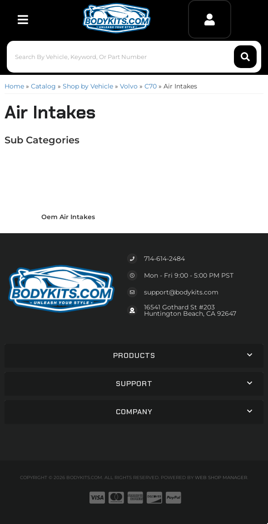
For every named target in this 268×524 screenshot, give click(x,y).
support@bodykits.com (181, 292)
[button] (134, 57)
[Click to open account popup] (209, 19)
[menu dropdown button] (23, 19)
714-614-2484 (164, 259)
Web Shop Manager (221, 477)
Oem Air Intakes (68, 217)
